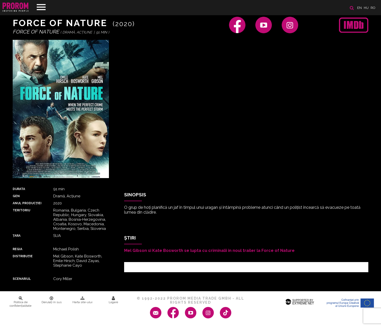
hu (366, 8)
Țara (17, 235)
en (359, 8)
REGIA (17, 249)
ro (373, 8)
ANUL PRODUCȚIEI (27, 203)
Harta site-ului (82, 300)
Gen (16, 196)
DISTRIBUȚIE (23, 256)
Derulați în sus (52, 300)
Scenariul (22, 279)
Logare (113, 300)
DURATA (19, 189)
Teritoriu (21, 210)
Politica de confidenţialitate (20, 301)
